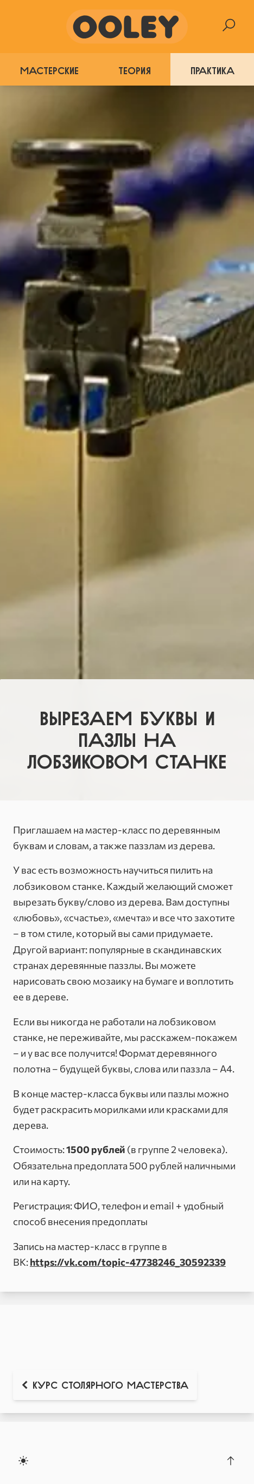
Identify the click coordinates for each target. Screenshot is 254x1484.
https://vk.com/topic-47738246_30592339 (128, 1262)
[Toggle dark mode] (23, 1460)
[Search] (228, 25)
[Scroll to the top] (230, 1460)
